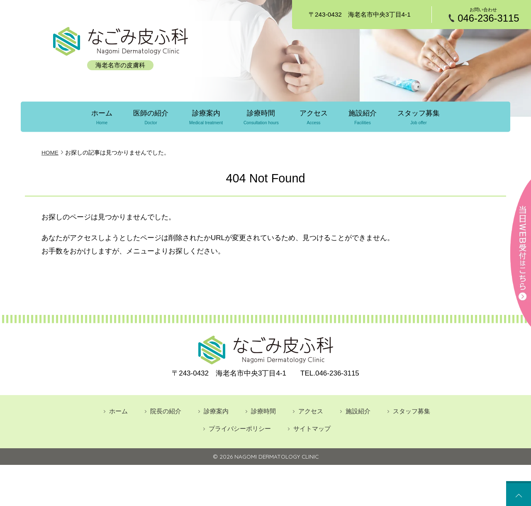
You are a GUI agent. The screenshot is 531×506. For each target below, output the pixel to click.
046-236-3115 (488, 18)
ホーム (100, 116)
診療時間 (261, 116)
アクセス (314, 116)
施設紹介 (363, 116)
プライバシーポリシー (240, 428)
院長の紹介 (165, 410)
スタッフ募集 (420, 116)
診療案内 (205, 116)
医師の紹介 (150, 116)
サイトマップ (312, 428)
